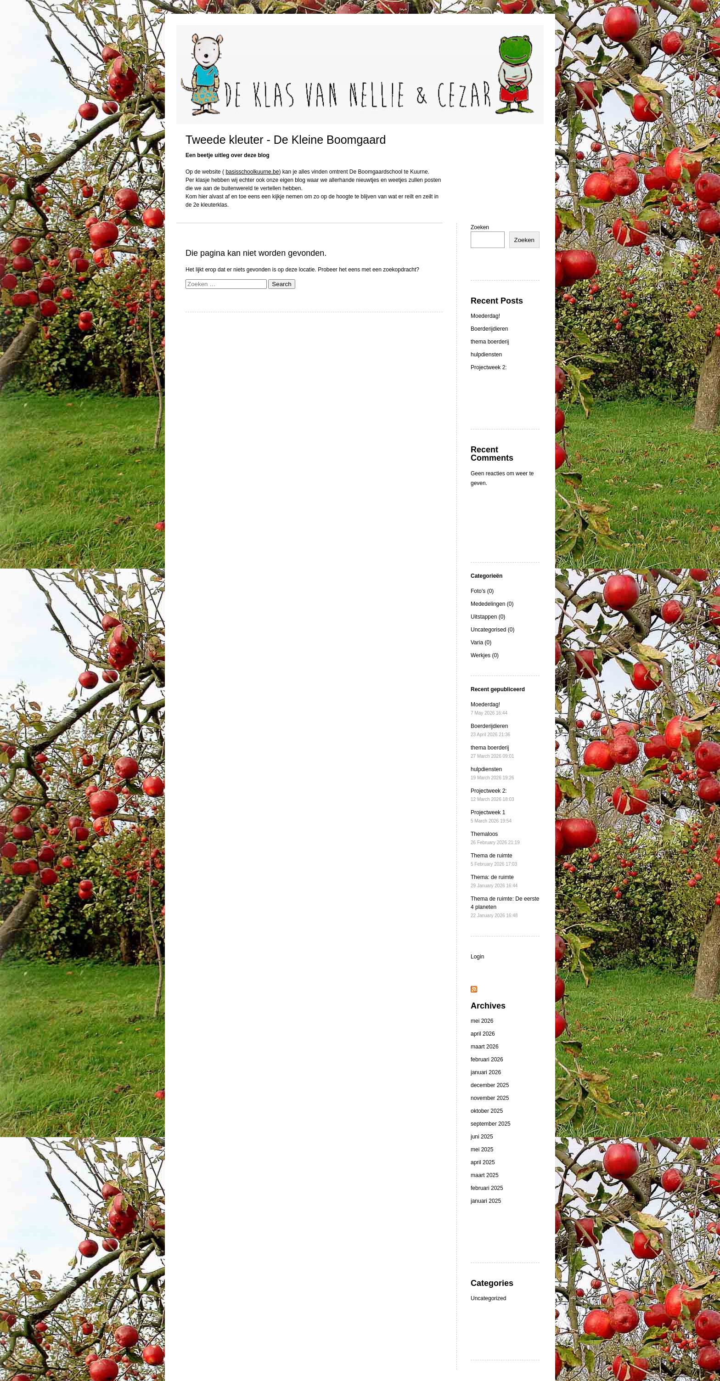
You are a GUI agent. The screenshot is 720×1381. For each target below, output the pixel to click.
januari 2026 (486, 1072)
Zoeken (480, 227)
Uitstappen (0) (488, 617)
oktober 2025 (487, 1111)
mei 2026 (482, 1021)
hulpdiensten (486, 354)
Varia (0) (481, 642)
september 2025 (491, 1124)
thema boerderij (490, 341)
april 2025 (483, 1162)
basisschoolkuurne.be (252, 172)
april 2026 (483, 1034)
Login (477, 956)
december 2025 (490, 1085)
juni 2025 (482, 1136)
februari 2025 (487, 1188)
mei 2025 (482, 1149)
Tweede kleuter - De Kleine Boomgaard (286, 139)
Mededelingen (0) (492, 604)
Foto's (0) (482, 591)
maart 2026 (485, 1046)
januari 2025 (486, 1201)
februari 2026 (487, 1059)
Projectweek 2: (489, 367)
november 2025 (490, 1098)
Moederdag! (485, 316)
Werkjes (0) (485, 655)
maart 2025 (485, 1175)
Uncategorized (488, 1298)
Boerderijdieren (489, 329)
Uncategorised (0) (492, 629)
